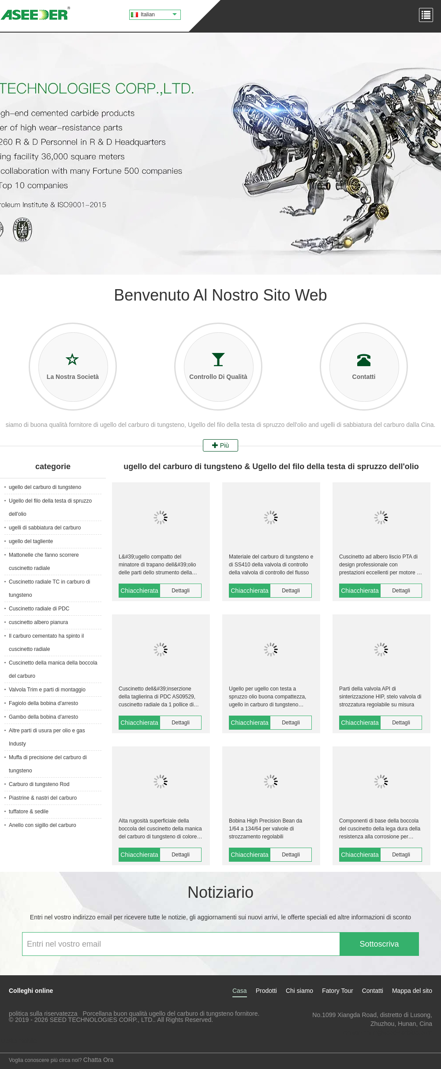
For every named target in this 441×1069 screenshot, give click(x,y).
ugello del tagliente (31, 541)
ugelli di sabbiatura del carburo (45, 528)
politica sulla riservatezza (43, 1013)
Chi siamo (299, 990)
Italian (159, 14)
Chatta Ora (98, 1059)
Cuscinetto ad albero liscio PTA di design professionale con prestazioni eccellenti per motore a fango (379, 565)
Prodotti (266, 990)
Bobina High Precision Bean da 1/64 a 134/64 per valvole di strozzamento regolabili (265, 829)
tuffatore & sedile (29, 811)
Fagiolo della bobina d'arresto (43, 703)
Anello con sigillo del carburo (42, 825)
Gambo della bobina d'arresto (43, 717)
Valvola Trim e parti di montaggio (47, 690)
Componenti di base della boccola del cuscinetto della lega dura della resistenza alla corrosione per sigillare (379, 829)
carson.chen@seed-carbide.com (387, 1032)
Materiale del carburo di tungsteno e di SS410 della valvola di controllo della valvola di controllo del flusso (271, 565)
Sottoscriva (379, 944)
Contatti (372, 990)
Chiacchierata (139, 590)
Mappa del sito (412, 990)
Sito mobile (18, 1040)
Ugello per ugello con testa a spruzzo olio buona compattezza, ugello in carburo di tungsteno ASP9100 (267, 697)
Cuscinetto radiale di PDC (39, 609)
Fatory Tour (337, 990)
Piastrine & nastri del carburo (43, 798)
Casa (239, 990)
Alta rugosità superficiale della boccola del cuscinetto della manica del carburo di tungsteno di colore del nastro (160, 829)
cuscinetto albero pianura (38, 622)
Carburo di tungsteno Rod (39, 784)
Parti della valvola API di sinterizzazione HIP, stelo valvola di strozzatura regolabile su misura (380, 697)
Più (220, 445)
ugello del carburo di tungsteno (45, 487)
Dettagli (181, 591)
